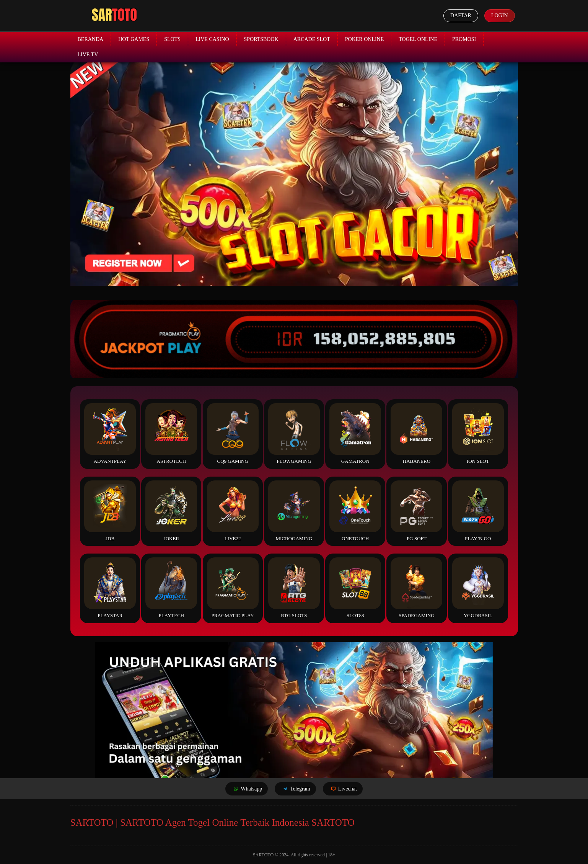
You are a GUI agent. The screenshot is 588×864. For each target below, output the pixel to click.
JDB (110, 510)
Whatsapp (246, 789)
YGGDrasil (478, 587)
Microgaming (294, 510)
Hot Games (133, 39)
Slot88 (355, 587)
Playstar (110, 587)
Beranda (91, 39)
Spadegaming (416, 587)
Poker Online (364, 39)
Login (499, 15)
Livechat (343, 789)
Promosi (464, 39)
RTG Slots (294, 587)
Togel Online (418, 39)
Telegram (295, 789)
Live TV (88, 54)
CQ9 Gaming (233, 433)
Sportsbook (261, 39)
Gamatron (355, 433)
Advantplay (110, 433)
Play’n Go (478, 510)
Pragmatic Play (233, 587)
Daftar (460, 15)
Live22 (233, 510)
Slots (172, 39)
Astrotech (171, 433)
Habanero (416, 433)
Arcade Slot (311, 39)
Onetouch (355, 510)
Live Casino (212, 39)
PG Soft (416, 510)
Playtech (171, 587)
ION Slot (478, 433)
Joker (171, 510)
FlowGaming (294, 433)
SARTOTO (263, 854)
